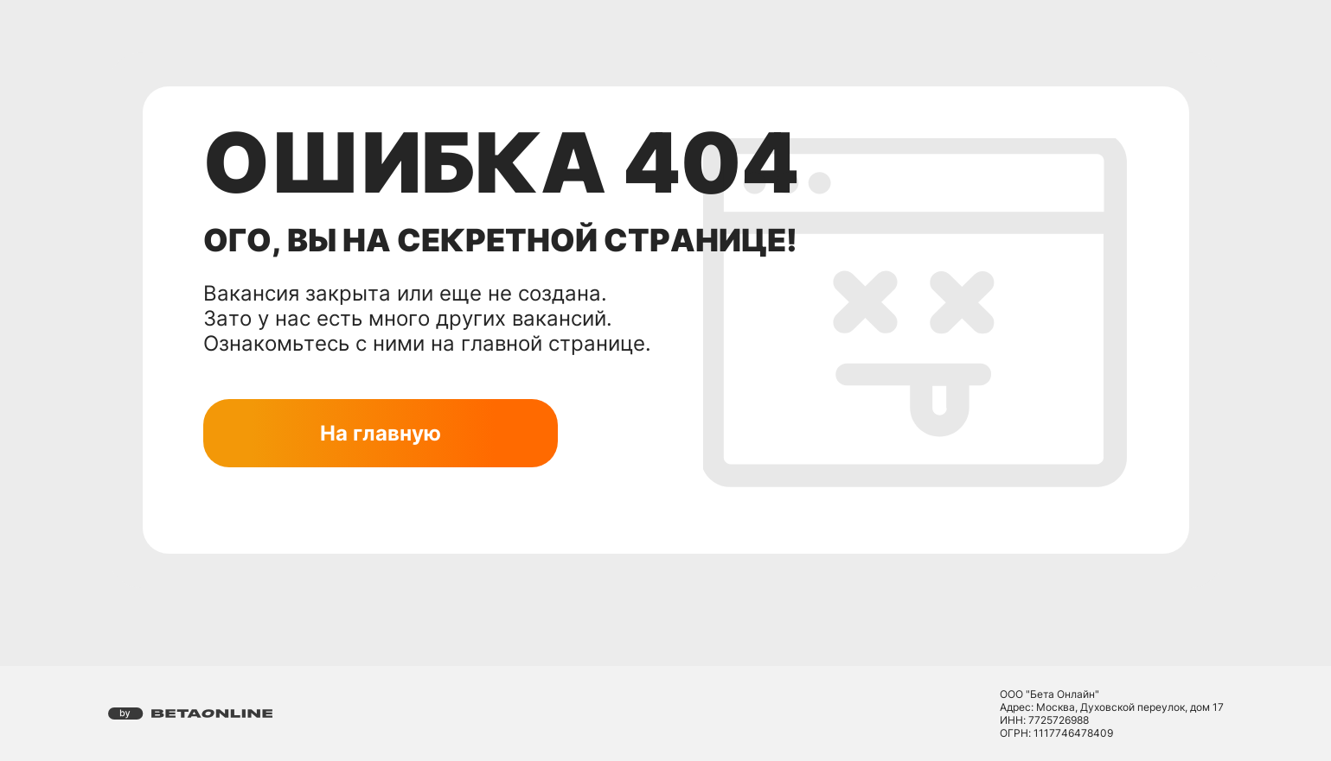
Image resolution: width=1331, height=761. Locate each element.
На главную (380, 433)
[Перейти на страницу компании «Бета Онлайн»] (190, 713)
